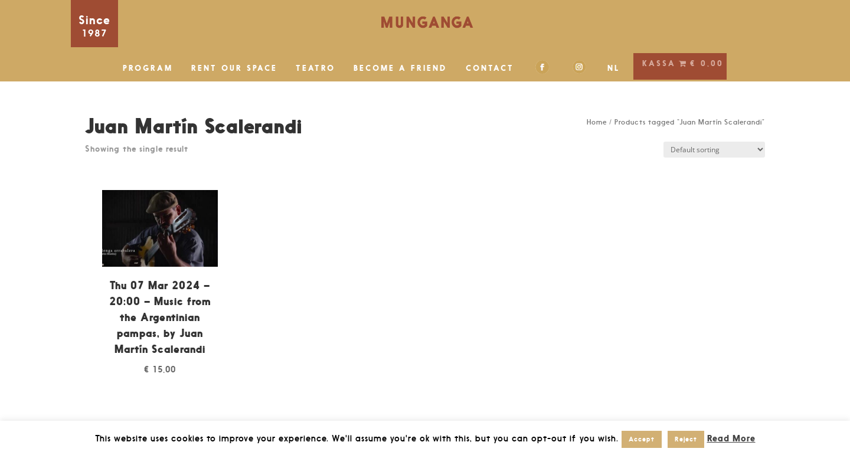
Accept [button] (642, 439)
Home (597, 122)
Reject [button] (686, 439)
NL (613, 68)
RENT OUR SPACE (234, 68)
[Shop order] (714, 150)
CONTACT (490, 68)
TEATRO (315, 68)
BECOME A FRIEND (400, 68)
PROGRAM (148, 68)
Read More (731, 438)
